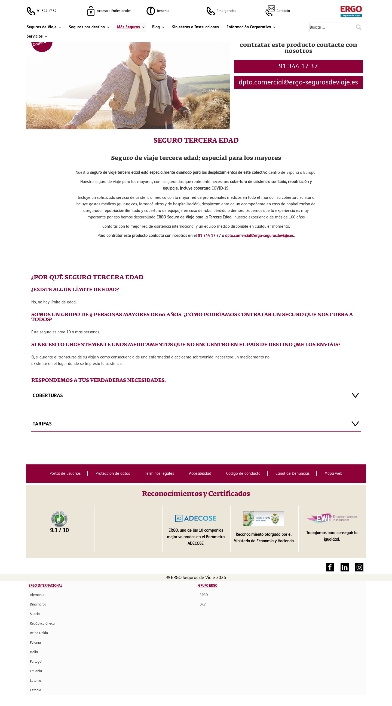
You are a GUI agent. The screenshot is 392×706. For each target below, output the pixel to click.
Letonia (35, 681)
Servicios (37, 36)
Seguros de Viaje (44, 27)
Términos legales (159, 473)
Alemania (37, 595)
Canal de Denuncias (292, 473)
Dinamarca (38, 604)
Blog (158, 27)
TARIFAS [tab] (196, 424)
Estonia (35, 690)
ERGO (204, 595)
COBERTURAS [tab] (196, 395)
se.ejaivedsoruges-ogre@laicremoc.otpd (298, 82)
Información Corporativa (251, 27)
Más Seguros (131, 27)
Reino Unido (39, 633)
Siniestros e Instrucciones (195, 27)
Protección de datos (113, 473)
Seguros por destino (89, 27)
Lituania (36, 671)
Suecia (35, 614)
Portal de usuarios (65, 473)
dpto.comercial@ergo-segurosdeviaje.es (259, 235)
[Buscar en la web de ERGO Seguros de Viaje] (359, 28)
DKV (203, 604)
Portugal (36, 662)
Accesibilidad (200, 473)
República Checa (42, 623)
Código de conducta (243, 473)
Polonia (35, 642)
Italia (34, 652)
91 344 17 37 (298, 66)
